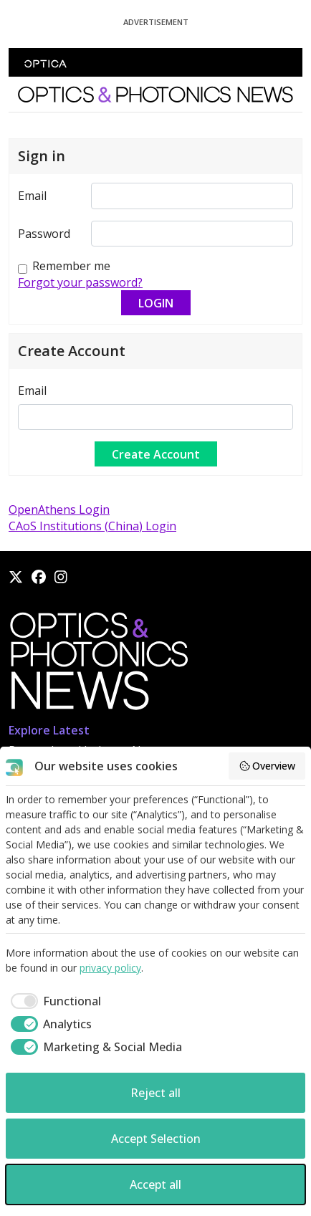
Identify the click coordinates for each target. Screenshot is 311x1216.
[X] (16, 577)
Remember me (71, 266)
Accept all (155, 1184)
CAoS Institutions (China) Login (92, 526)
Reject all (155, 1093)
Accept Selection (156, 1138)
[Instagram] (60, 577)
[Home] (98, 665)
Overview (267, 765)
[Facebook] (39, 577)
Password (44, 233)
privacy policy (110, 968)
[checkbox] (53, 1001)
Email (32, 196)
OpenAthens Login (59, 509)
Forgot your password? (80, 282)
